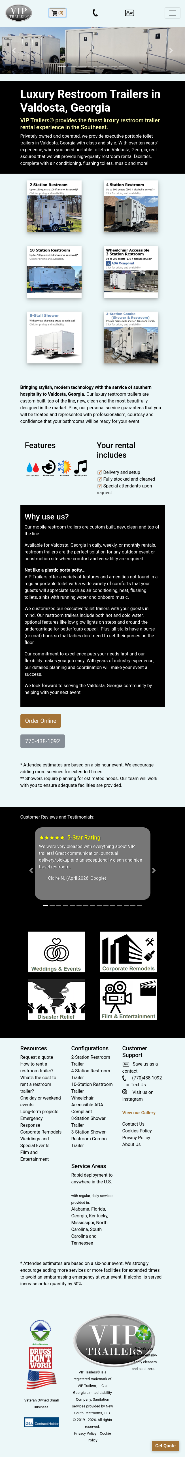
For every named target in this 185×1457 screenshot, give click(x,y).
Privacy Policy (136, 1137)
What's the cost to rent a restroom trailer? (38, 1084)
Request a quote (36, 1057)
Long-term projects (39, 1111)
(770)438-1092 (142, 1078)
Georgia (79, 1216)
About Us (131, 1144)
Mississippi (82, 1222)
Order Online (40, 720)
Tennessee (82, 1243)
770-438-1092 (42, 741)
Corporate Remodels (41, 1132)
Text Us (138, 1084)
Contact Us (133, 1124)
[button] (14, 50)
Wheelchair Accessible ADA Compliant (87, 1104)
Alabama (80, 1209)
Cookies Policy (137, 1131)
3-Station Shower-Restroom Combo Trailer (89, 1138)
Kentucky (98, 1216)
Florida (98, 1209)
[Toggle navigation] (172, 13)
